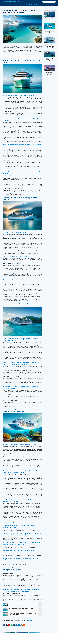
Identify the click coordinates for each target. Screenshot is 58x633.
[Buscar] (55, 2)
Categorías (24, 4)
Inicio (20, 4)
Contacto (30, 4)
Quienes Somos (35, 4)
